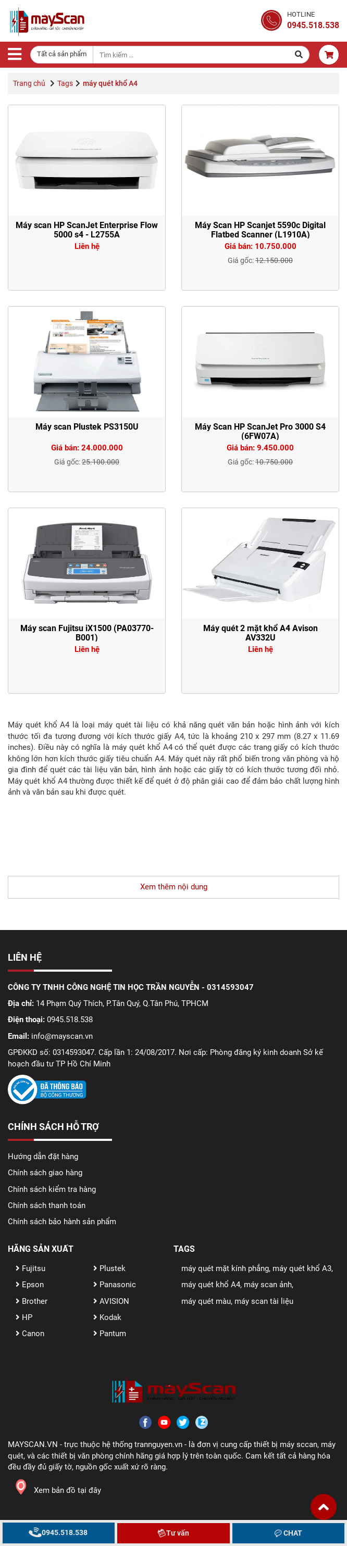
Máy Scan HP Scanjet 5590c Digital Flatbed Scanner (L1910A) (260, 230)
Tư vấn (173, 1533)
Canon (30, 1333)
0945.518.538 (59, 1532)
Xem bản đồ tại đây (54, 1490)
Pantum (109, 1333)
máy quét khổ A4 (210, 1284)
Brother (31, 1301)
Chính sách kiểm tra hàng (52, 1189)
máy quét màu (206, 1301)
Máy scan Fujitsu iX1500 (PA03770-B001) (87, 633)
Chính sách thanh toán (46, 1205)
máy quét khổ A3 (301, 1268)
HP (24, 1317)
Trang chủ (29, 83)
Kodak (107, 1317)
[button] (324, 1507)
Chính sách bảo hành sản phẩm (62, 1221)
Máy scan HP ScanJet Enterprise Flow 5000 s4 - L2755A (87, 230)
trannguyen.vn (158, 1444)
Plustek (109, 1268)
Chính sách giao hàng (45, 1172)
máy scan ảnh (268, 1284)
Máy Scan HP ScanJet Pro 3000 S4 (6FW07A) (260, 431)
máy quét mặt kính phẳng (225, 1268)
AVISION (111, 1301)
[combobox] (61, 55)
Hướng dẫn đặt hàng (43, 1156)
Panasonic (114, 1284)
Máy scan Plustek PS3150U (87, 427)
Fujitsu (30, 1268)
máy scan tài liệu (263, 1301)
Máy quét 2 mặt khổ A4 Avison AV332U (260, 633)
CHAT (288, 1533)
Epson (30, 1284)
